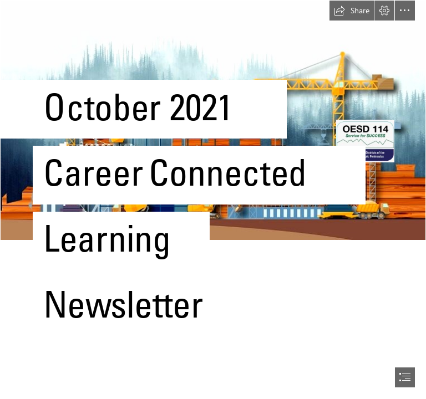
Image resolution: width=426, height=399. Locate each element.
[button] (351, 11)
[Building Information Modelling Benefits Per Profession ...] (213, 184)
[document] (213, 199)
